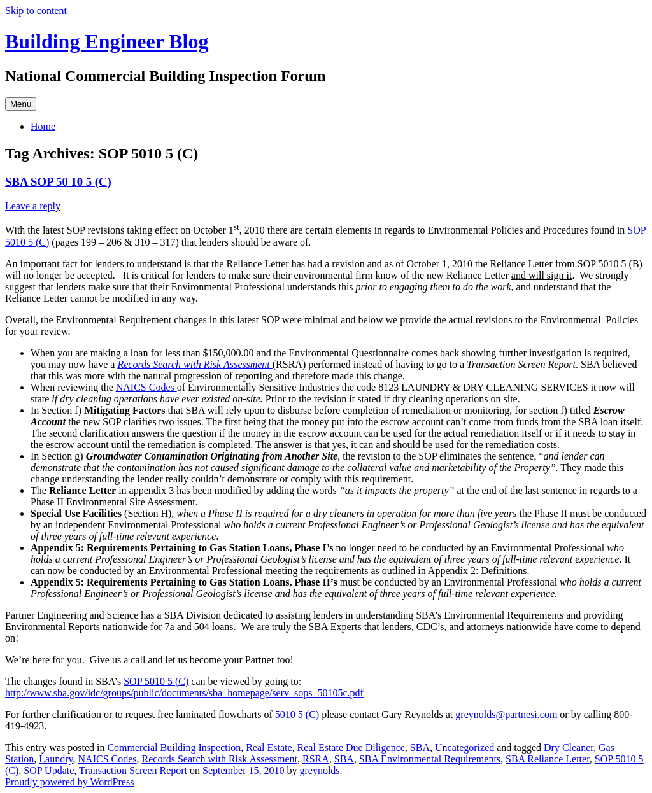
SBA (420, 747)
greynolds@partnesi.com (506, 714)
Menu (20, 104)
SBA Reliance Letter (548, 759)
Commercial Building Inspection (174, 747)
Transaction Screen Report (133, 770)
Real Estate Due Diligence (351, 747)
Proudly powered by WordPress (69, 781)
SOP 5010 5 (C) (156, 681)
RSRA (315, 759)
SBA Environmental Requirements (429, 759)
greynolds (319, 770)
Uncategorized (464, 747)
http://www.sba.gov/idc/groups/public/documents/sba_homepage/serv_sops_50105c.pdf (184, 692)
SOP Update (49, 770)
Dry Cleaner (568, 747)
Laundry (56, 759)
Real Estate (269, 747)
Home (43, 126)
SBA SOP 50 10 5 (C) (58, 181)
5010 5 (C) (298, 714)
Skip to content (36, 10)
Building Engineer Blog (107, 41)
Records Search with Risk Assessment (194, 364)
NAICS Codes (146, 387)
